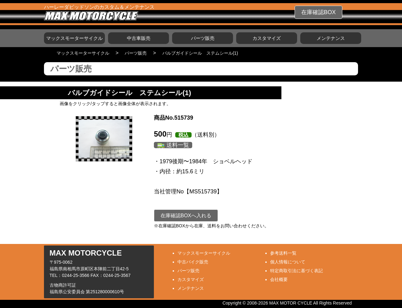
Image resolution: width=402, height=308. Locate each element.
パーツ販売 (203, 38)
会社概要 (279, 279)
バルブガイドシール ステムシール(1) (200, 53)
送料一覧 (177, 145)
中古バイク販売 (192, 261)
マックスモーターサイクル (74, 38)
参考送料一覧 (283, 253)
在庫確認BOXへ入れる (185, 215)
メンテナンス (331, 38)
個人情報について (287, 261)
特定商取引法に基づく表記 (296, 270)
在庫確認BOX (318, 12)
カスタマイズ (267, 38)
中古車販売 (138, 38)
